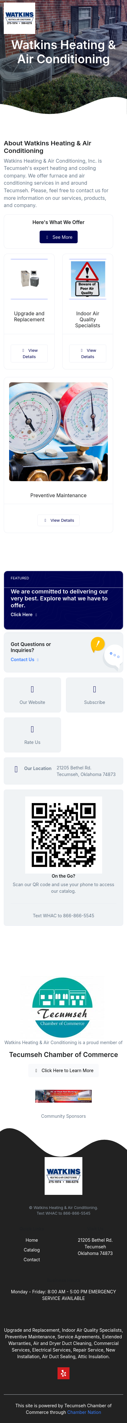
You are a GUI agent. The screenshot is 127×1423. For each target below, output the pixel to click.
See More (59, 237)
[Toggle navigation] (117, 18)
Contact (32, 1259)
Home (31, 1240)
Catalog (32, 1249)
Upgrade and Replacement (29, 317)
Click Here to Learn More (64, 1070)
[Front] (21, 18)
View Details (29, 353)
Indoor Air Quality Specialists (87, 320)
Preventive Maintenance (58, 495)
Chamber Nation (84, 1412)
